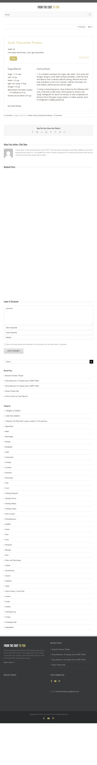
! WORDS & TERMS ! (13, 411)
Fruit (7, 488)
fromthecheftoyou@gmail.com (67, 691)
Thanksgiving (10, 612)
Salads (7, 565)
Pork (7, 539)
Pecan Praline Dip (12, 391)
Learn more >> (9, 662)
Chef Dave (9, 115)
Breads (7, 442)
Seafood (8, 581)
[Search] (91, 362)
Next (89, 27)
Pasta (7, 529)
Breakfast (8, 447)
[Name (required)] (48, 327)
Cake (7, 452)
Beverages (9, 436)
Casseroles (9, 457)
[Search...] (47, 362)
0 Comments (58, 115)
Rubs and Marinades (13, 560)
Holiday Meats (10, 503)
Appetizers (9, 426)
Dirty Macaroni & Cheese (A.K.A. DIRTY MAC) (22, 381)
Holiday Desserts (11, 493)
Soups (7, 601)
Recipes (49, 115)
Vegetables (9, 627)
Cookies (8, 467)
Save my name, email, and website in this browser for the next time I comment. (36, 344)
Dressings (9, 478)
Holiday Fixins (10, 498)
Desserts (8, 472)
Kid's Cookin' (10, 514)
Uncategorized (10, 622)
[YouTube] (55, 681)
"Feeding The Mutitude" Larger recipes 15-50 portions (26, 421)
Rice (6, 555)
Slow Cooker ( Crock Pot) (14, 591)
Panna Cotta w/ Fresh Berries (16, 396)
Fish (6, 483)
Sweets (8, 606)
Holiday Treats (32, 115)
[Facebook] (51, 681)
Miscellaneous (42, 115)
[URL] (48, 337)
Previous (82, 27)
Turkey (7, 617)
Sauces (7, 576)
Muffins (8, 524)
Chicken (8, 462)
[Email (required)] (48, 332)
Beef (7, 431)
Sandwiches (9, 570)
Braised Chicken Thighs (14, 375)
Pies (6, 534)
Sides (7, 586)
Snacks (7, 596)
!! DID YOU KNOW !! (12, 416)
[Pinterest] (59, 681)
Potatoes (8, 545)
